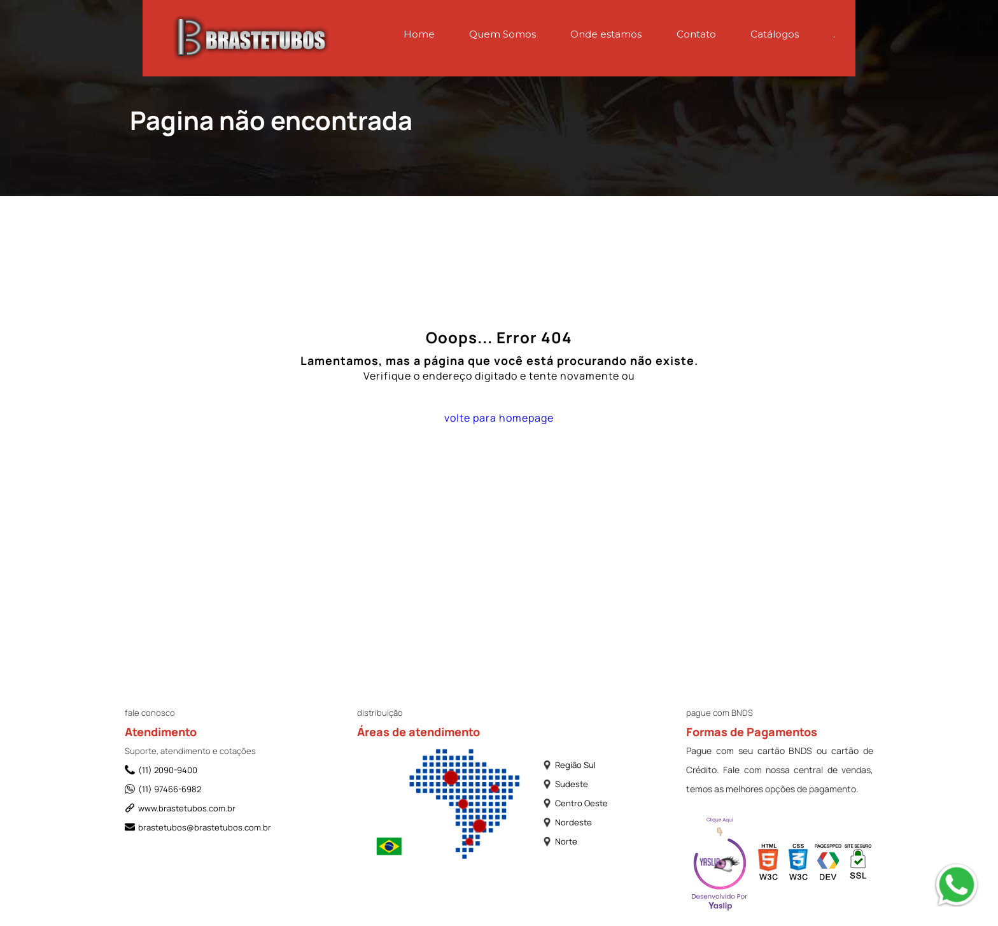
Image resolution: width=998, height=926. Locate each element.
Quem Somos (502, 34)
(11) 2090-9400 (161, 770)
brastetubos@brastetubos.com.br (198, 827)
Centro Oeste (575, 803)
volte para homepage (499, 418)
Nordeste (567, 822)
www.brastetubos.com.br (180, 808)
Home (419, 34)
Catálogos (774, 34)
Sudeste (565, 784)
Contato (696, 34)
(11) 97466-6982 (163, 789)
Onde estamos (606, 34)
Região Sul (569, 765)
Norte (559, 841)
